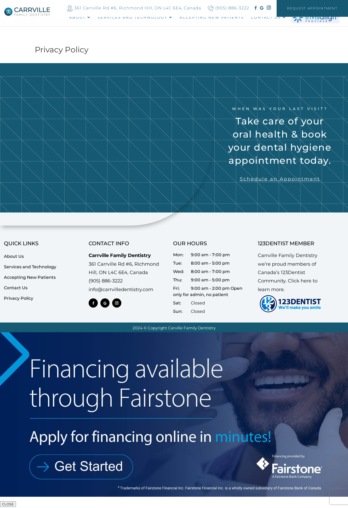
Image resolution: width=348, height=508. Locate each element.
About (77, 17)
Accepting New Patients (30, 277)
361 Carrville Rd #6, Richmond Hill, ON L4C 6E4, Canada (137, 8)
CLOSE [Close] (8, 504)
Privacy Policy (18, 298)
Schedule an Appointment (280, 179)
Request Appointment (312, 8)
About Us (14, 256)
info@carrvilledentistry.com (121, 289)
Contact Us (266, 17)
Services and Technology (132, 17)
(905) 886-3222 (232, 8)
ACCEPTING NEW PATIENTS (212, 17)
